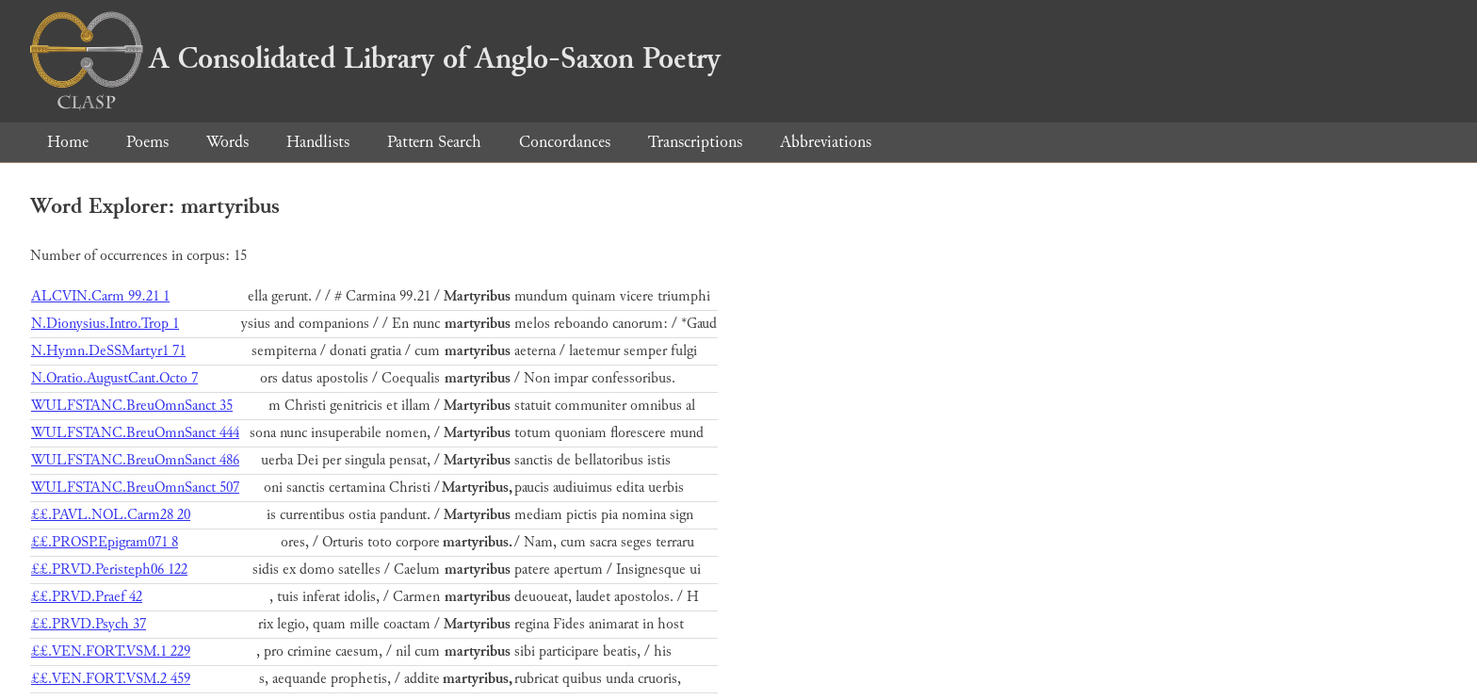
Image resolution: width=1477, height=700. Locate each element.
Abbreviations (825, 142)
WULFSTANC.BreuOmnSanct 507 (135, 487)
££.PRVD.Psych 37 (88, 624)
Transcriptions (695, 142)
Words (227, 142)
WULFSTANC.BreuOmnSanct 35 (132, 405)
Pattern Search (434, 142)
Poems (147, 142)
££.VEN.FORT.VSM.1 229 (110, 651)
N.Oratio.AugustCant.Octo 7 (114, 378)
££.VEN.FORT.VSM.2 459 (110, 679)
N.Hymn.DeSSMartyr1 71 (108, 351)
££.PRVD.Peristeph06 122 (109, 569)
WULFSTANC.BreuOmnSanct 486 (135, 460)
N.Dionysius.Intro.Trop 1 (105, 323)
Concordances (564, 142)
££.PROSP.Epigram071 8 (104, 542)
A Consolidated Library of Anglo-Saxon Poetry (375, 58)
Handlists (317, 142)
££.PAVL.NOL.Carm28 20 (110, 515)
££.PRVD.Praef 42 (86, 597)
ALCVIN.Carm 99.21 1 (100, 296)
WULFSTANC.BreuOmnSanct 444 (135, 433)
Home (68, 142)
